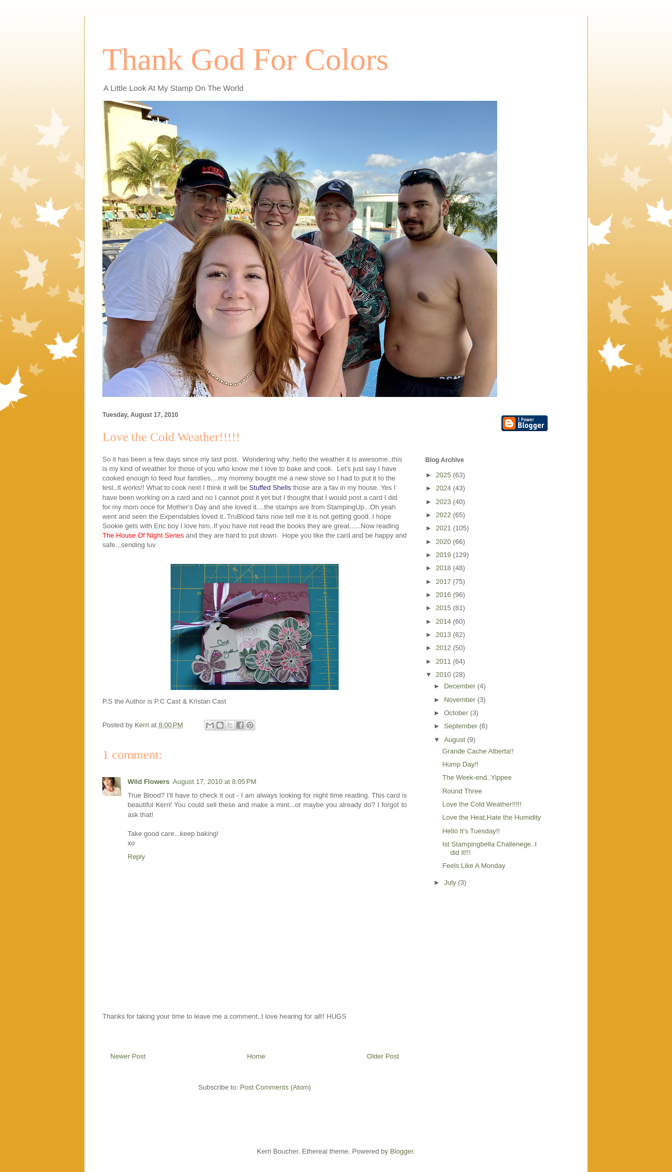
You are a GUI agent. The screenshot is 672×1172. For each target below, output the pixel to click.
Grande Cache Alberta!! (477, 751)
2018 (444, 568)
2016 (444, 595)
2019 (444, 555)
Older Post (383, 1056)
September (461, 726)
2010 (444, 674)
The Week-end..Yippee (476, 777)
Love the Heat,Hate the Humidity (491, 817)
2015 (444, 608)
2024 (444, 488)
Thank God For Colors (245, 59)
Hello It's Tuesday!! (470, 831)
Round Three (462, 791)
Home (256, 1056)
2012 (444, 648)
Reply (136, 857)
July (451, 882)
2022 (444, 515)
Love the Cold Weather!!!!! (481, 804)
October (457, 713)
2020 (444, 542)
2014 (444, 621)
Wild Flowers (149, 782)
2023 (444, 502)
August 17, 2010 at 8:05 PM (214, 782)
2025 (444, 475)
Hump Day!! (460, 764)
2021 (444, 528)
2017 (444, 581)
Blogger (401, 1151)
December (461, 686)
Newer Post (127, 1056)
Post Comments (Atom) (275, 1087)
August (455, 740)
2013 (444, 635)
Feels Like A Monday (473, 866)
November (461, 700)
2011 (444, 661)
